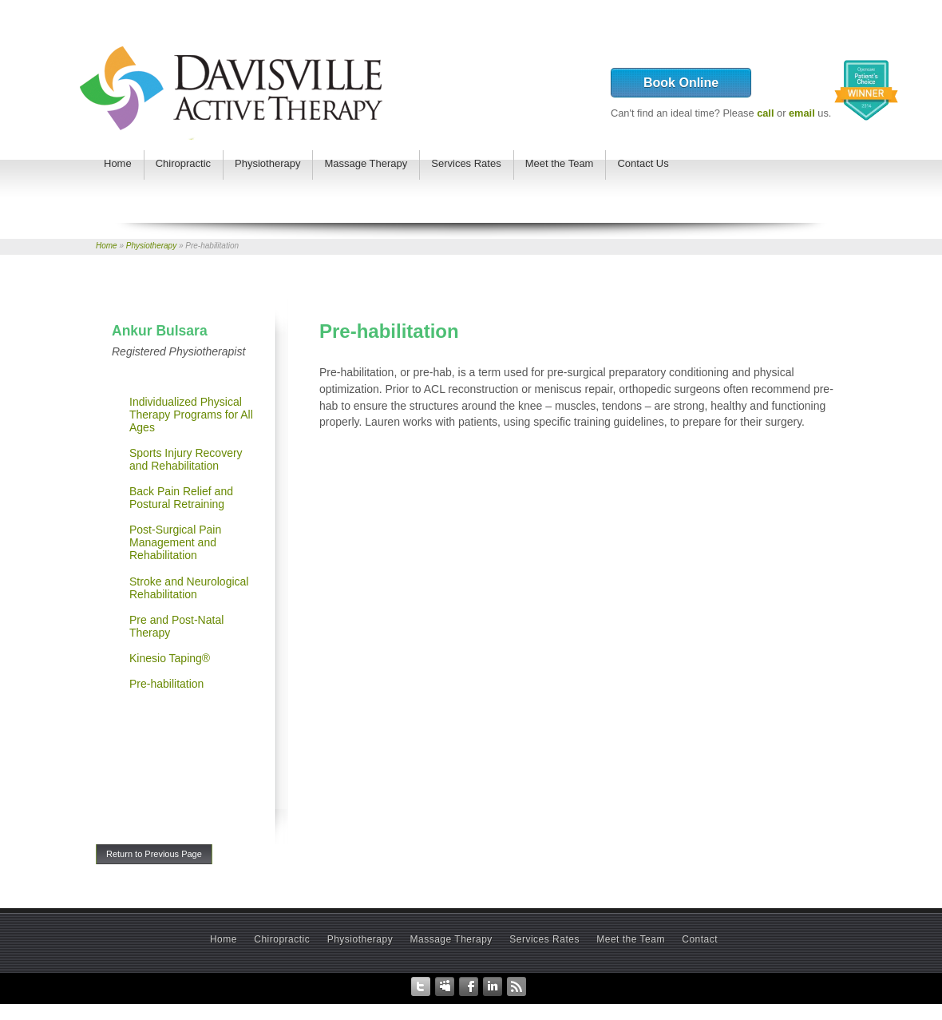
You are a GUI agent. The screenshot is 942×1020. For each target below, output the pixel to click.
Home (106, 245)
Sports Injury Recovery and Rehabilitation (186, 459)
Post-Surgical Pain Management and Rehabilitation (175, 542)
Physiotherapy (151, 245)
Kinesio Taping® (169, 658)
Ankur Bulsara (160, 331)
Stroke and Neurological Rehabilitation (188, 588)
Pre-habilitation (166, 683)
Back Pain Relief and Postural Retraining (181, 497)
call (765, 113)
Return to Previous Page (154, 854)
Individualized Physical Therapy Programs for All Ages (191, 414)
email (802, 113)
